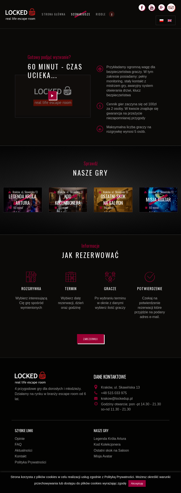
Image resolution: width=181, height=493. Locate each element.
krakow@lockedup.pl (117, 398)
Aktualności (23, 450)
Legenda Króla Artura (110, 438)
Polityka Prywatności (30, 462)
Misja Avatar (103, 456)
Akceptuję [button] (137, 483)
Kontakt (20, 456)
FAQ (18, 444)
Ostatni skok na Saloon (111, 450)
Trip (173, 6)
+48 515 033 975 (114, 393)
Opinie (20, 438)
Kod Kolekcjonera (107, 444)
